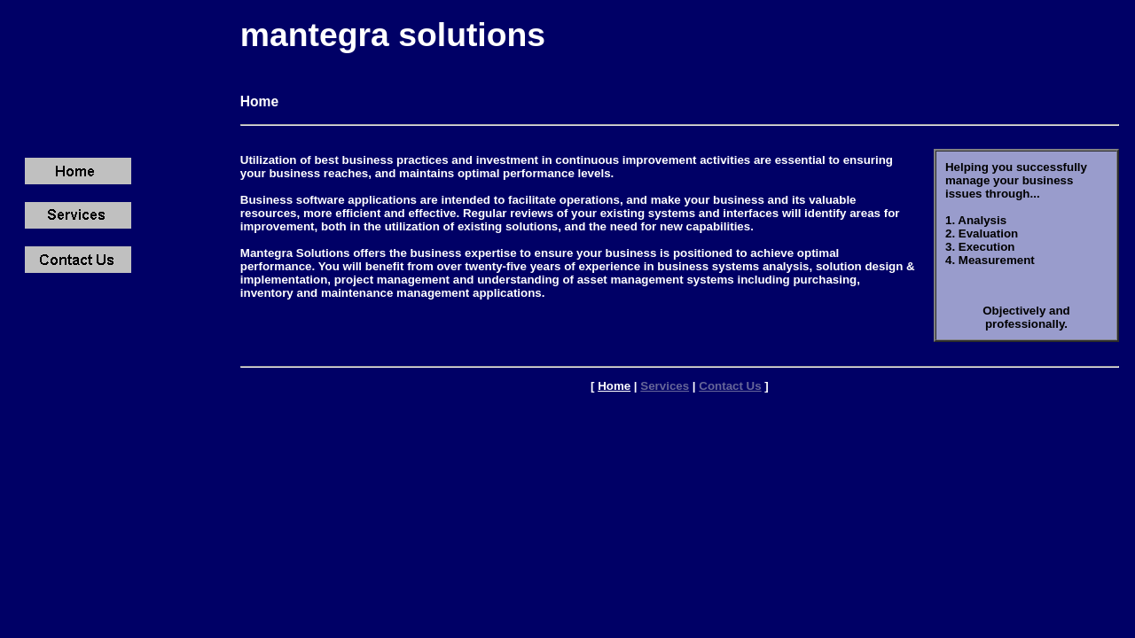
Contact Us (730, 386)
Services (664, 386)
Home (614, 386)
